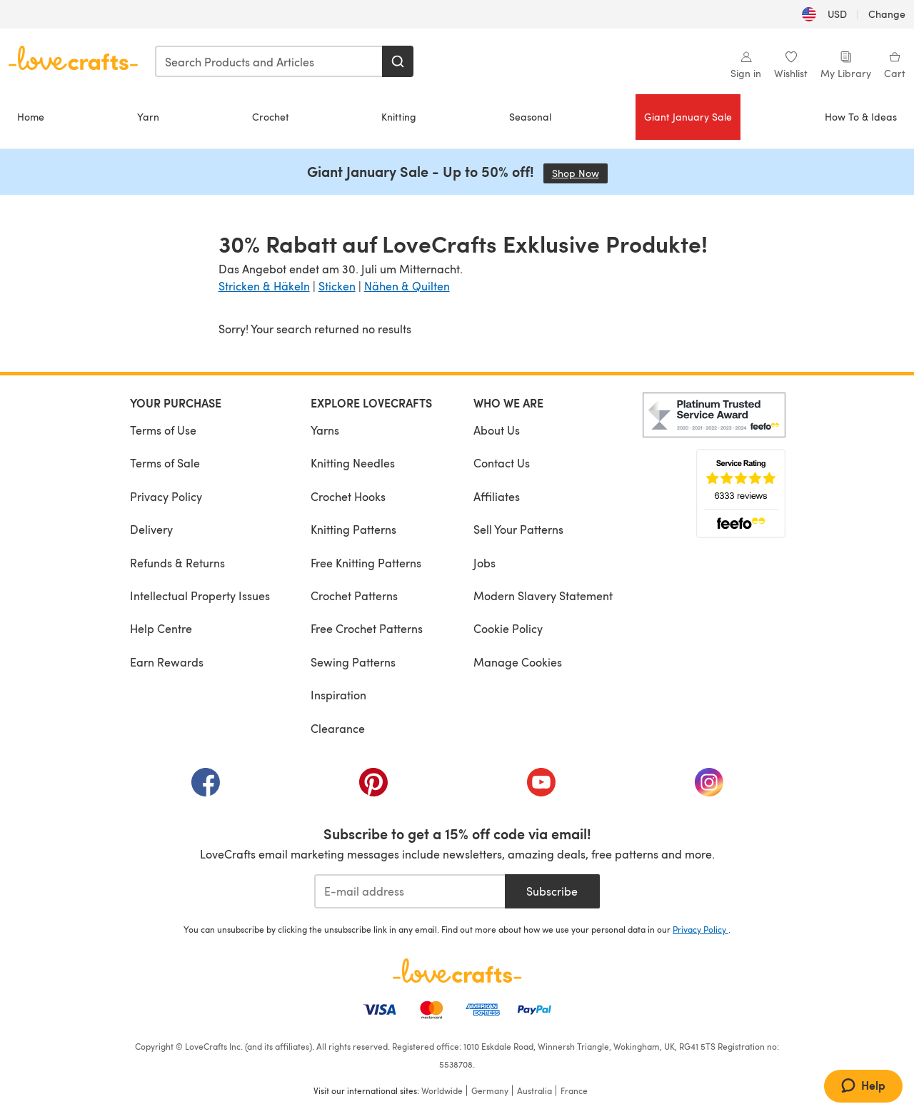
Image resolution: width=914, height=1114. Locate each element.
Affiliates (496, 496)
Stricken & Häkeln (264, 285)
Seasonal (530, 116)
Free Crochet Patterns (367, 628)
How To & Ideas (861, 116)
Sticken (337, 285)
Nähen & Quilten (407, 285)
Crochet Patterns (354, 595)
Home (30, 116)
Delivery (151, 529)
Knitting (398, 116)
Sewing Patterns (353, 661)
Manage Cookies (517, 661)
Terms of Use (163, 429)
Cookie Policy (508, 628)
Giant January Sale (688, 116)
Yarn (148, 116)
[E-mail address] (409, 891)
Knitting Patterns (353, 529)
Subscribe (552, 890)
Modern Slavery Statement (543, 595)
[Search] (397, 61)
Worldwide (442, 1090)
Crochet (270, 116)
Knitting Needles (353, 462)
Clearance (338, 728)
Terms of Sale (165, 462)
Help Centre (161, 628)
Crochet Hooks (348, 496)
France (574, 1090)
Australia (534, 1090)
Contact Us (501, 462)
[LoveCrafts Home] (457, 970)
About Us (496, 429)
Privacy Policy (166, 496)
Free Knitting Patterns (366, 562)
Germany (489, 1090)
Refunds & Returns (177, 562)
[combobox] (269, 61)
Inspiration (338, 694)
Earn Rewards (167, 661)
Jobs (484, 562)
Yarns (325, 429)
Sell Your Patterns (518, 529)
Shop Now (580, 173)
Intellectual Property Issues (200, 595)
